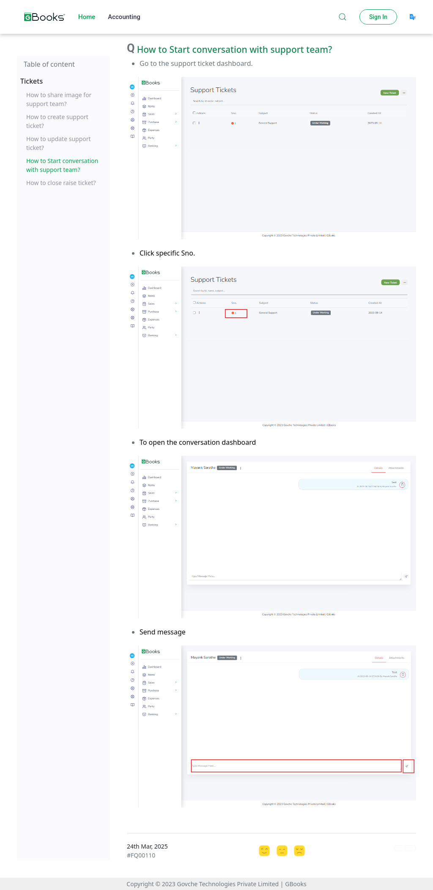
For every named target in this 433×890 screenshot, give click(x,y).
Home (86, 17)
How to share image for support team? (58, 99)
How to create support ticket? (57, 121)
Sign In (378, 17)
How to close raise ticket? (61, 183)
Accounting (124, 17)
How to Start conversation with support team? (62, 165)
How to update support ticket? (58, 143)
